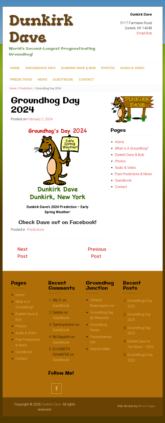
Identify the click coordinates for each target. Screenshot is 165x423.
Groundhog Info (40, 68)
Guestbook (63, 79)
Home (15, 68)
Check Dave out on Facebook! (57, 222)
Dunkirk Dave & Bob (78, 68)
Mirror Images (146, 406)
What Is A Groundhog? (132, 148)
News (42, 79)
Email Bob (144, 33)
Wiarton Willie (100, 349)
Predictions (21, 79)
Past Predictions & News (133, 174)
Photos (108, 68)
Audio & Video (132, 68)
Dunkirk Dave (41, 28)
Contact (86, 79)
